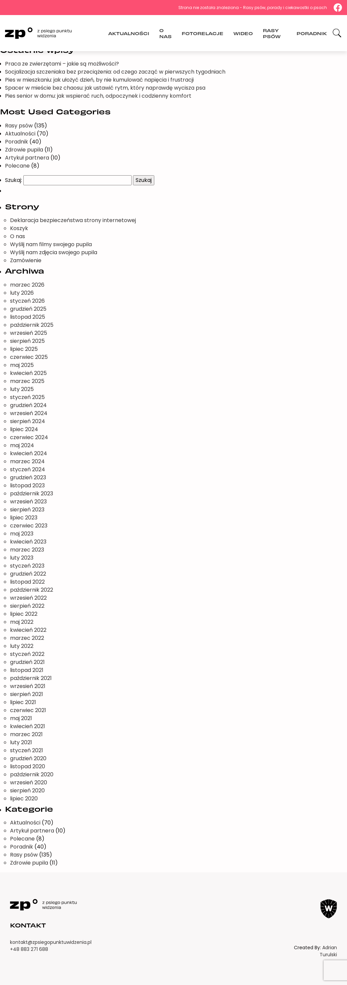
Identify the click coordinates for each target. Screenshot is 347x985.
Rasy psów (272, 33)
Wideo (243, 33)
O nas (165, 33)
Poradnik (312, 33)
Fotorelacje (202, 33)
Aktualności (128, 33)
